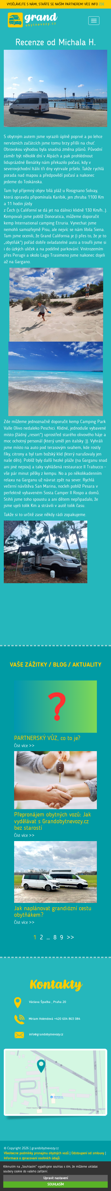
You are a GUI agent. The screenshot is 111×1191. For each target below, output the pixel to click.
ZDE (101, 4)
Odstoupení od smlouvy (87, 1153)
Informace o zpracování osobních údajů (32, 1158)
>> (70, 937)
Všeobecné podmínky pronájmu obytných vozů (36, 1153)
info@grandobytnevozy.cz (46, 1034)
